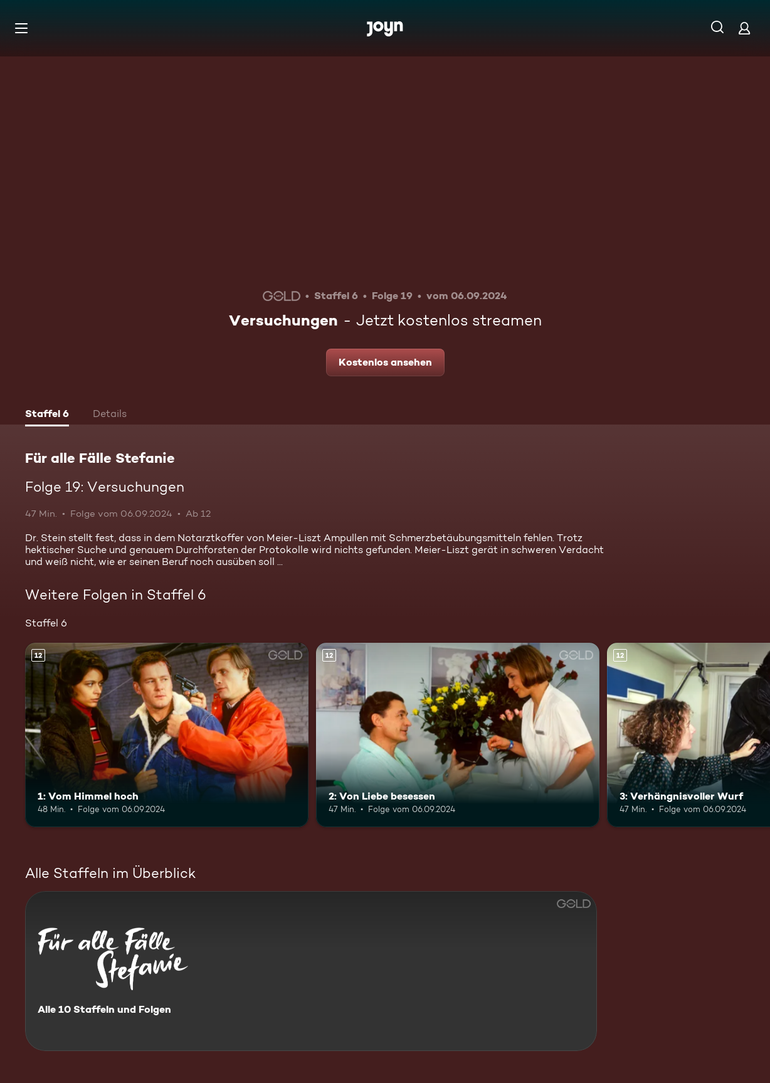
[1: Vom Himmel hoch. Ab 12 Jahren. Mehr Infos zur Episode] (167, 735)
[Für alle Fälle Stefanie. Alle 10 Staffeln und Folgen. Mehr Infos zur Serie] (311, 971)
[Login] (744, 28)
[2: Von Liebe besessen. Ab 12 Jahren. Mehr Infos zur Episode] (457, 735)
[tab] (47, 415)
